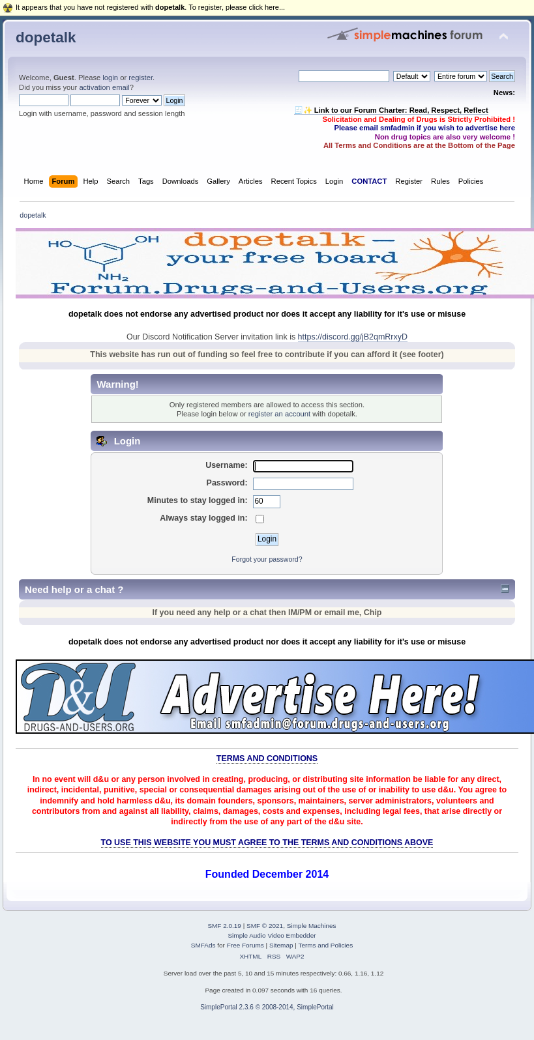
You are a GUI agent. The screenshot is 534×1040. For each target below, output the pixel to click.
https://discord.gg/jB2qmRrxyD (353, 336)
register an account (279, 414)
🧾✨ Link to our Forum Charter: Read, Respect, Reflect (391, 110)
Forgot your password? (266, 559)
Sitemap (281, 945)
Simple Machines (311, 925)
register (140, 77)
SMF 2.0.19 (224, 925)
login (110, 77)
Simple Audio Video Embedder (272, 935)
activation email (104, 87)
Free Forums (245, 945)
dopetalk (46, 37)
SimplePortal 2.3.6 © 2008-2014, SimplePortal (267, 1007)
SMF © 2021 (264, 925)
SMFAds (203, 945)
